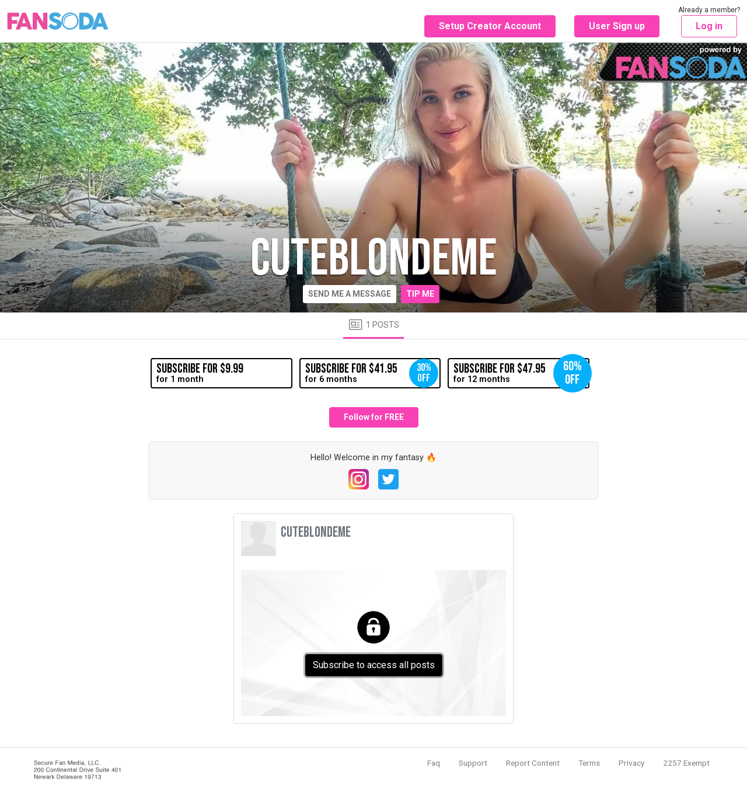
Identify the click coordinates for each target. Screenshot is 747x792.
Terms (589, 762)
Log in (709, 26)
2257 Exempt (686, 762)
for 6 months (371, 373)
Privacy (631, 762)
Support (473, 762)
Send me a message (349, 293)
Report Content (533, 762)
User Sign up (617, 26)
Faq (433, 762)
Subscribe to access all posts (374, 665)
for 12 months (521, 373)
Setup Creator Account (490, 26)
